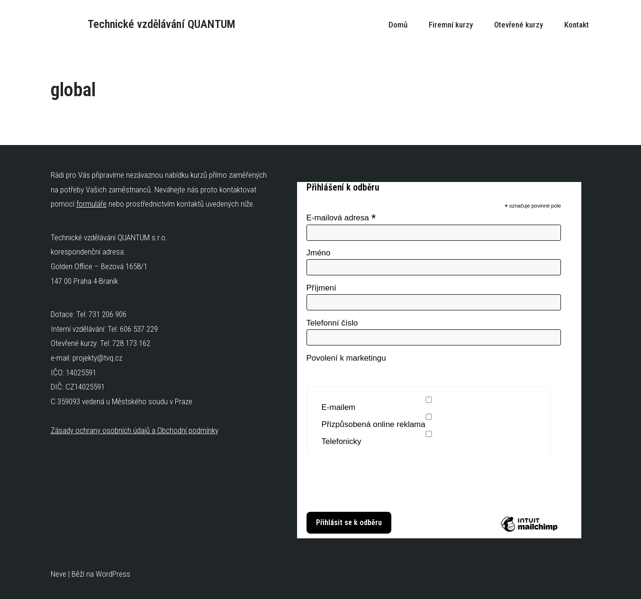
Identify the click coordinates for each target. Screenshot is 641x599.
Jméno (319, 252)
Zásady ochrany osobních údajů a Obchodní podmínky (134, 430)
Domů (397, 24)
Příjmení (321, 287)
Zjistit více (321, 500)
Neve (58, 574)
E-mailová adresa (341, 217)
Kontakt (576, 24)
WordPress (113, 574)
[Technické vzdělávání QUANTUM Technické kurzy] (143, 25)
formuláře (91, 204)
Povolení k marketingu (346, 358)
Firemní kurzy (451, 24)
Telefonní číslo (332, 322)
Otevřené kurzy (518, 24)
